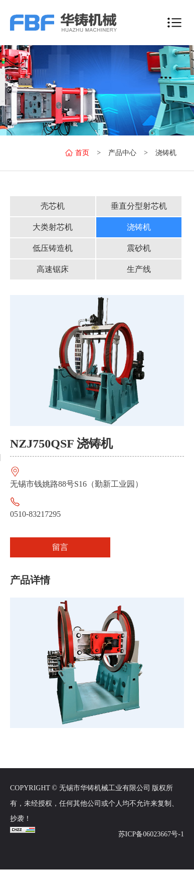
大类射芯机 (53, 227)
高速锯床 (53, 269)
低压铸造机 (53, 248)
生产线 (139, 269)
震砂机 (139, 248)
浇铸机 (165, 153)
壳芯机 (53, 206)
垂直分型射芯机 (139, 206)
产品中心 (122, 153)
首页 (77, 153)
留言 (60, 547)
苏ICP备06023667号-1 (151, 834)
